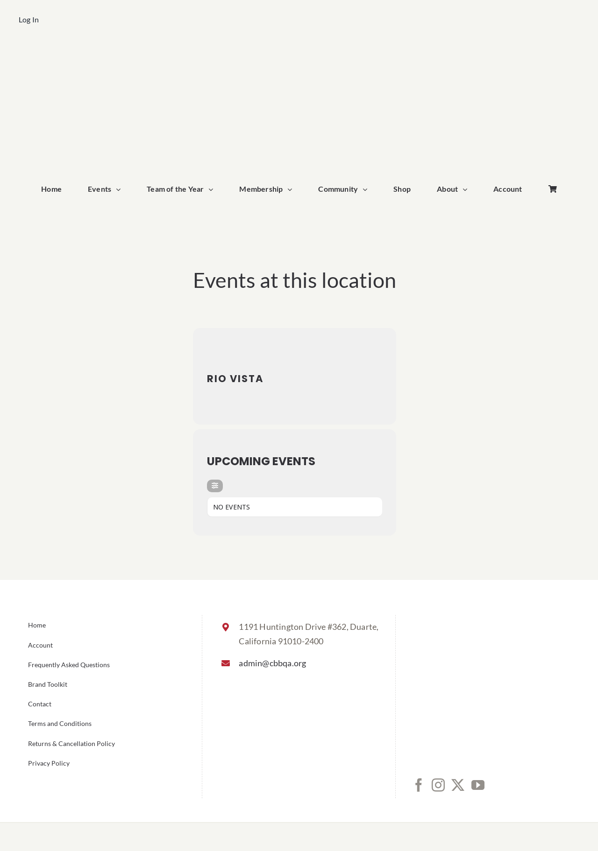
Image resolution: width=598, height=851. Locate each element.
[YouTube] (477, 785)
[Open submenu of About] (467, 189)
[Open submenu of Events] (120, 189)
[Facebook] (418, 785)
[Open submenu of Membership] (292, 189)
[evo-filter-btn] (215, 486)
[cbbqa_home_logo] (299, 54)
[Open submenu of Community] (367, 189)
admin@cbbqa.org (272, 663)
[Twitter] (457, 785)
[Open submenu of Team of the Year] (213, 189)
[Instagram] (438, 785)
